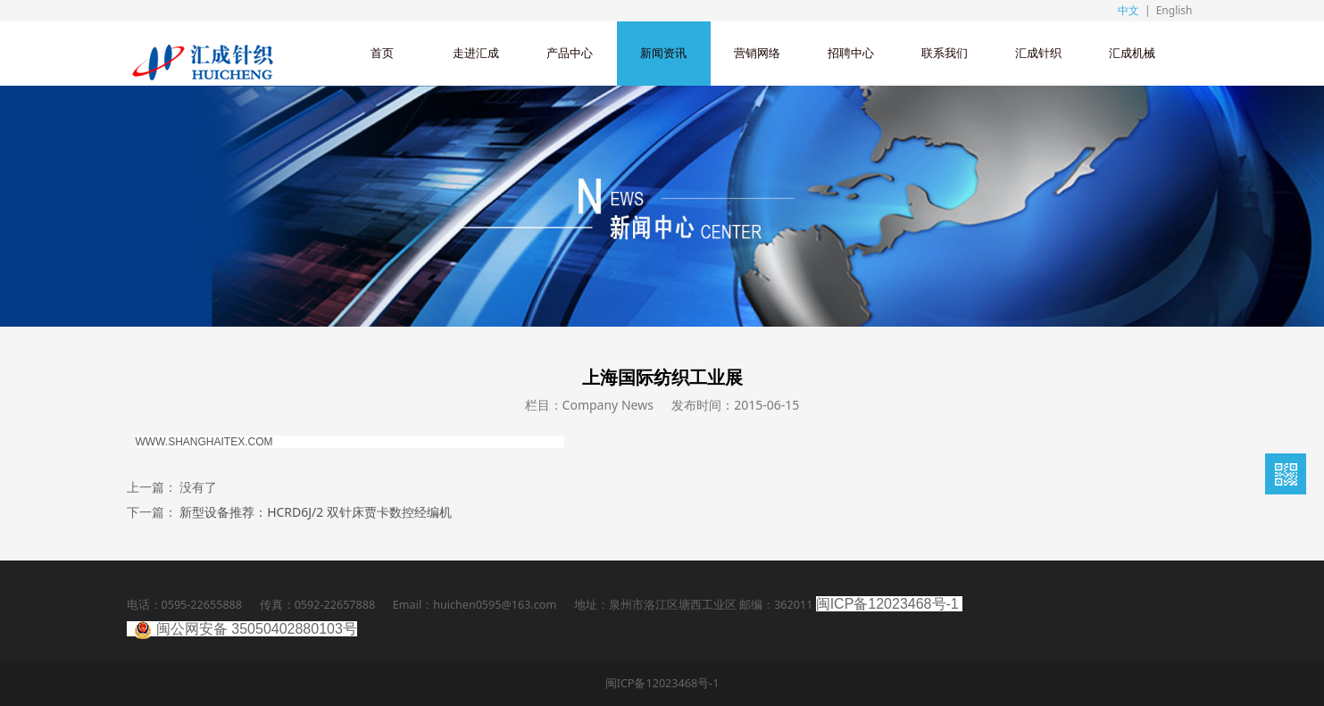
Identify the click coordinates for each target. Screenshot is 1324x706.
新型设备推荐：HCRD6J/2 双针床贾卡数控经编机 (315, 511)
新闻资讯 (663, 53)
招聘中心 (851, 53)
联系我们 (944, 53)
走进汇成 (476, 53)
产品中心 (569, 53)
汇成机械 (1132, 53)
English (1174, 10)
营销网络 (757, 53)
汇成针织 (1038, 53)
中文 (1128, 10)
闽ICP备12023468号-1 (887, 603)
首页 (382, 53)
